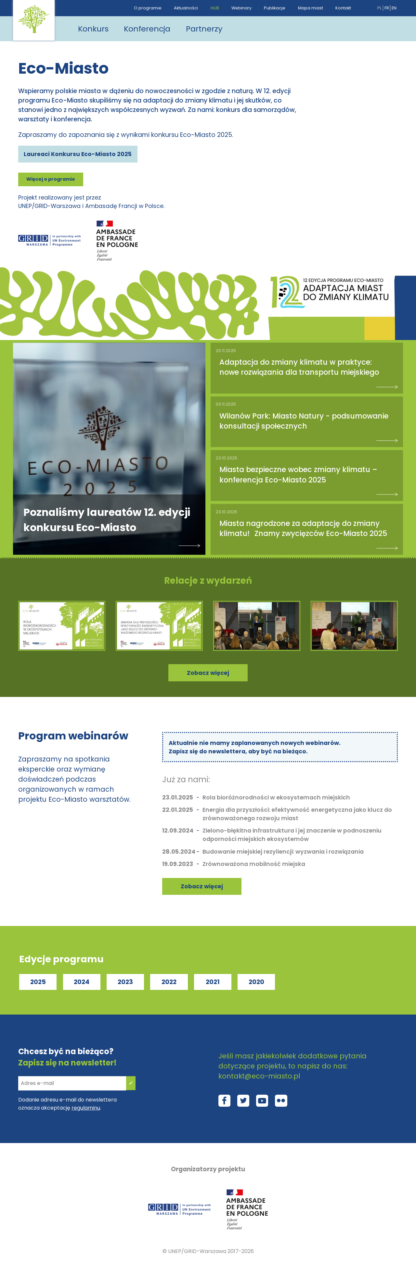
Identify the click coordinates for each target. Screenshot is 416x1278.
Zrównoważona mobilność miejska (253, 866)
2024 (81, 983)
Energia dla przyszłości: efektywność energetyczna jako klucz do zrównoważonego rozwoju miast (297, 816)
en (394, 8)
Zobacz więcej (202, 888)
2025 (38, 983)
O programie (148, 8)
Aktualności (186, 8)
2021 (213, 983)
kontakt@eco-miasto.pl (259, 1077)
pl (379, 8)
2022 (169, 983)
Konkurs (93, 28)
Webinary (241, 8)
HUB (215, 8)
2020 (256, 983)
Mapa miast (310, 8)
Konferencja (148, 28)
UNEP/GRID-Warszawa (197, 1253)
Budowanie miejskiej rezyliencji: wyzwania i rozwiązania (283, 853)
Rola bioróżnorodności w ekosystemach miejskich (276, 799)
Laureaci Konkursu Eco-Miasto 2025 (78, 154)
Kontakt (343, 8)
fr (386, 8)
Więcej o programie (50, 179)
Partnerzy (206, 28)
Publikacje (274, 8)
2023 (125, 983)
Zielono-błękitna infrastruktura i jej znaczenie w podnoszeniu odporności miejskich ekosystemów (292, 836)
